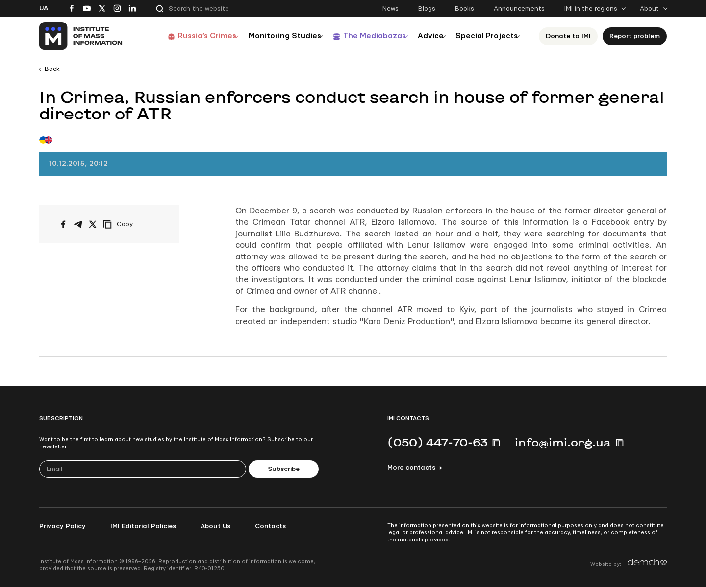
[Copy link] (131, 224)
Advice (424, 36)
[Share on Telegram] (78, 224)
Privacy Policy (62, 526)
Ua (43, 8)
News (390, 8)
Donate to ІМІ (571, 36)
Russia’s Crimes (185, 36)
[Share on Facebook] (63, 224)
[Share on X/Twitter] (92, 224)
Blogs (426, 8)
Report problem (637, 36)
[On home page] (81, 36)
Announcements (519, 8)
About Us (215, 526)
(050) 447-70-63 (437, 442)
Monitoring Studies (267, 36)
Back (52, 69)
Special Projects (486, 36)
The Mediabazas (361, 36)
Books (464, 8)
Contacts (270, 526)
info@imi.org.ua (563, 442)
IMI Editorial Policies (143, 526)
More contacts (411, 467)
